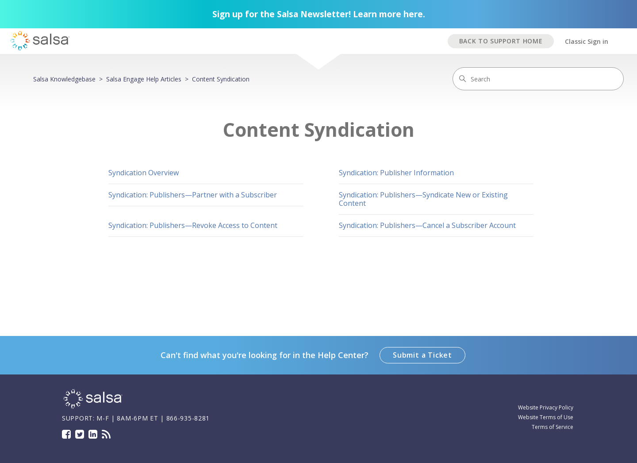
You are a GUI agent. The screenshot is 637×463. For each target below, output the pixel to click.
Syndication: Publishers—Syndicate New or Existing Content (423, 199)
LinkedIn (92, 434)
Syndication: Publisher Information (396, 172)
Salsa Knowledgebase (64, 79)
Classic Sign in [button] (586, 41)
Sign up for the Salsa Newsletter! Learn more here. (318, 14)
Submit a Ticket (422, 355)
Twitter (79, 434)
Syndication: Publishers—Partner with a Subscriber (192, 195)
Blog (106, 434)
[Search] (538, 78)
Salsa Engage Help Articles (143, 79)
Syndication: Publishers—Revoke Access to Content (192, 225)
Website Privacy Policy (545, 407)
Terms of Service (552, 427)
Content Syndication (220, 79)
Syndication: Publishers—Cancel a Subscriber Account (427, 225)
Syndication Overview (143, 172)
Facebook (66, 434)
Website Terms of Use (545, 417)
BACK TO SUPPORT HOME (501, 41)
